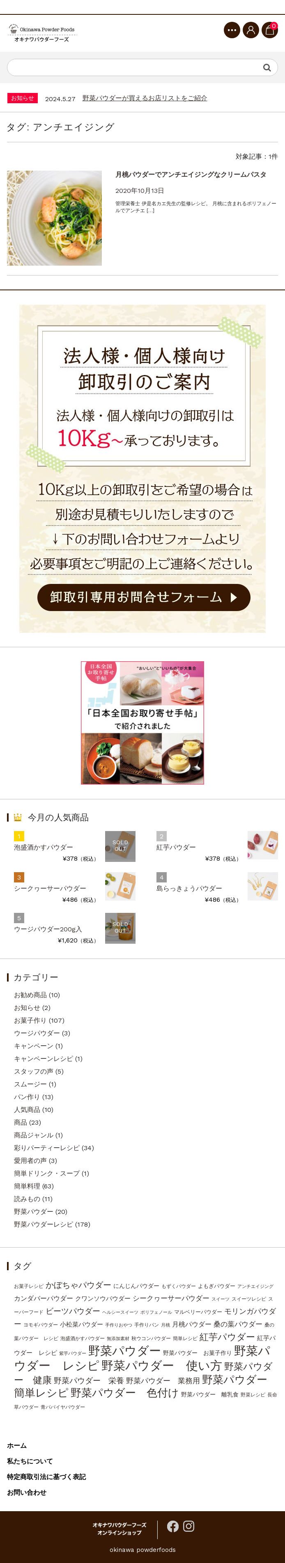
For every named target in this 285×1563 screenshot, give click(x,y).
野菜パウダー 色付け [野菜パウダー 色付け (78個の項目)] (125, 1393)
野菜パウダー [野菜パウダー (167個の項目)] (124, 1351)
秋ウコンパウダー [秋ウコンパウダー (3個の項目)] (151, 1338)
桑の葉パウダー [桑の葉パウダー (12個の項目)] (238, 1324)
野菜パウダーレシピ (43, 1224)
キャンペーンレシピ (43, 1059)
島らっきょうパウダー (189, 888)
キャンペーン (33, 1046)
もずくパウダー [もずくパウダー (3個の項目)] (178, 1286)
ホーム (17, 1446)
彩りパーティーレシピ (47, 1148)
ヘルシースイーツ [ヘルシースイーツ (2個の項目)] (120, 1312)
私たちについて (30, 1461)
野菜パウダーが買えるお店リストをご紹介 (145, 98)
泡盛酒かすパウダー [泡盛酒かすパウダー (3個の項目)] (82, 1338)
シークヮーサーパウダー (50, 888)
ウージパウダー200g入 (48, 929)
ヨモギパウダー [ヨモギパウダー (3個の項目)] (40, 1325)
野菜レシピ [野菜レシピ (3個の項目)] (253, 1395)
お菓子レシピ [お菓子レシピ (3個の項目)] (29, 1286)
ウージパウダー (37, 1033)
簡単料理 (27, 1186)
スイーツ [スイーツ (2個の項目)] (220, 1299)
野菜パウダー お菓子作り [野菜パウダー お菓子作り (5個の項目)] (197, 1353)
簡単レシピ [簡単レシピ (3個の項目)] (185, 1338)
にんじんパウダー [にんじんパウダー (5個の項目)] (136, 1286)
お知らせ (27, 1008)
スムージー (30, 1084)
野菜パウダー (33, 1212)
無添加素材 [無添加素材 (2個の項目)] (118, 1338)
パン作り (27, 1097)
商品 (20, 1122)
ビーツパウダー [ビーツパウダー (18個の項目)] (73, 1311)
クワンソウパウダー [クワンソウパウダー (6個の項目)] (103, 1298)
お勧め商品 (30, 995)
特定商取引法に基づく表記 (46, 1477)
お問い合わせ (26, 1492)
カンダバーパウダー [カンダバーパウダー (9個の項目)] (43, 1298)
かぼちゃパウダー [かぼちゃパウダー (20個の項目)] (78, 1285)
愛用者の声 (30, 1161)
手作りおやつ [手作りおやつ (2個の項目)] (118, 1325)
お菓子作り (30, 1020)
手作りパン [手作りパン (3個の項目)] (146, 1325)
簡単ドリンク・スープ (47, 1173)
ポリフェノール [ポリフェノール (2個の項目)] (156, 1312)
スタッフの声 (33, 1071)
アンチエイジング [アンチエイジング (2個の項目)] (255, 1286)
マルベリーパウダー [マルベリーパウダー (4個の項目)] (198, 1312)
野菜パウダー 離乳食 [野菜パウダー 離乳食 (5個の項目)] (210, 1394)
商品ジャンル (33, 1135)
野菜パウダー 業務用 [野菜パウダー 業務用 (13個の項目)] (163, 1380)
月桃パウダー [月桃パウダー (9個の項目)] (191, 1324)
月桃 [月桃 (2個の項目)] (165, 1325)
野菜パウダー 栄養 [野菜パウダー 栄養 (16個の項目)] (89, 1380)
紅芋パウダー (176, 847)
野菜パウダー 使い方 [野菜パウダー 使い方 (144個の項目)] (161, 1366)
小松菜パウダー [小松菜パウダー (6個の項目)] (81, 1324)
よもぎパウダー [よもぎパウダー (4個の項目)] (216, 1286)
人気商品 (27, 1110)
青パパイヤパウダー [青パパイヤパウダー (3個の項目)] (63, 1407)
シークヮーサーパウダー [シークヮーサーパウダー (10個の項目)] (171, 1298)
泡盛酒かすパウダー (43, 847)
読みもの (27, 1199)
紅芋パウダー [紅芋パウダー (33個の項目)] (227, 1337)
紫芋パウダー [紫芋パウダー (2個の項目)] (72, 1353)
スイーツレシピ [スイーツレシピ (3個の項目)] (249, 1299)
